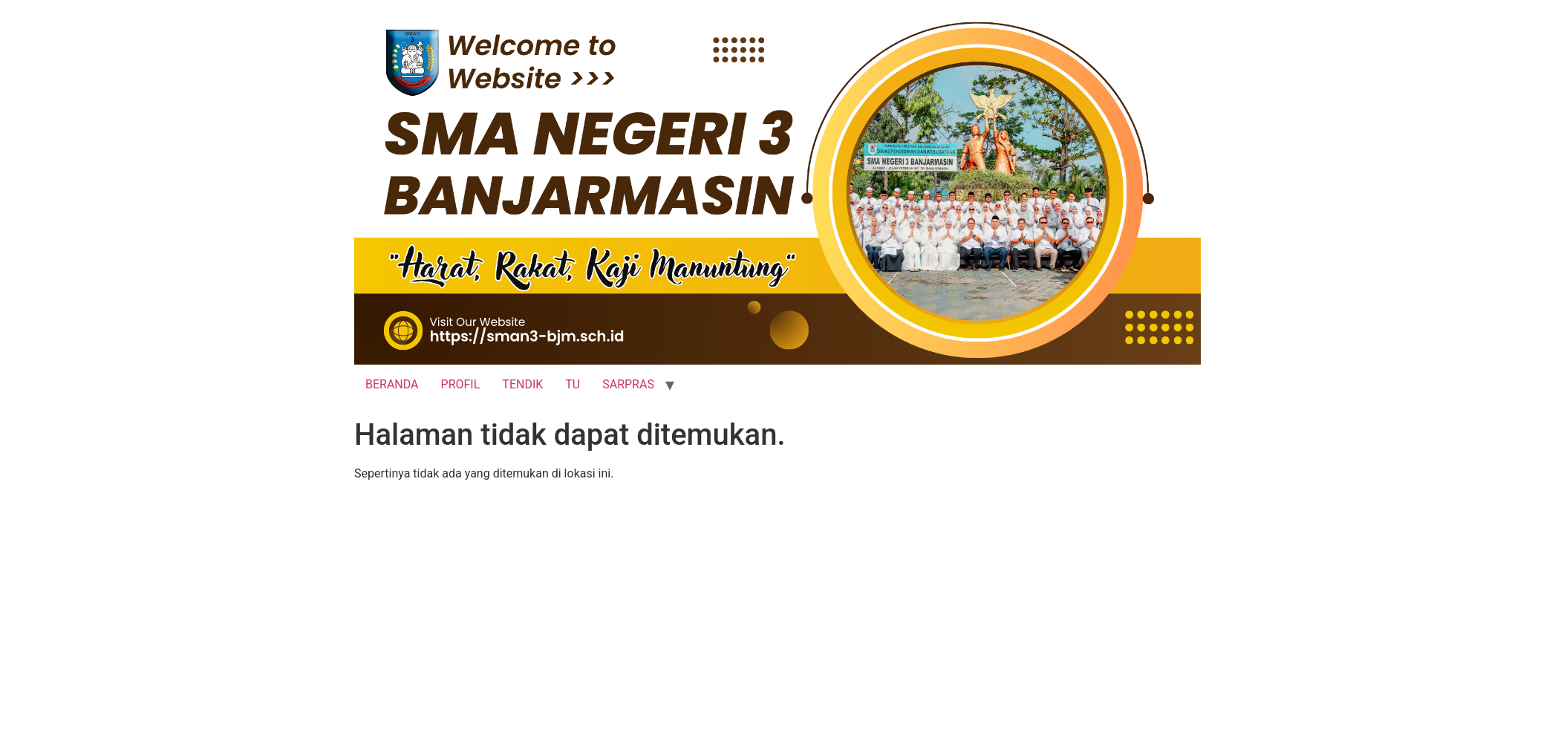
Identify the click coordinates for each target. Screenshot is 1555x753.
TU (572, 384)
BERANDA (392, 384)
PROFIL (460, 384)
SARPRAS (628, 384)
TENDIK (522, 384)
